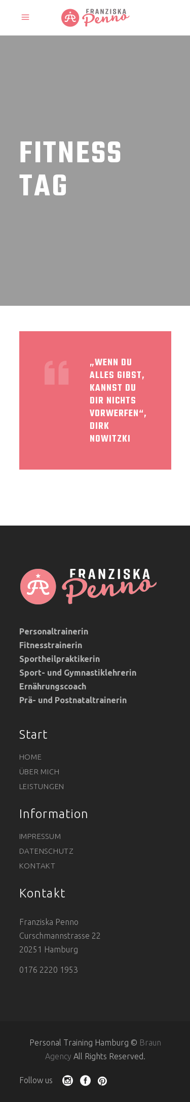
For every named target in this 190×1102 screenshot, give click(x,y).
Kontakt (37, 865)
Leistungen (42, 786)
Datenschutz (46, 851)
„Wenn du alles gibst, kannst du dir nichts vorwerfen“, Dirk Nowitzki (118, 401)
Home (30, 756)
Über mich (39, 771)
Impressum (40, 836)
